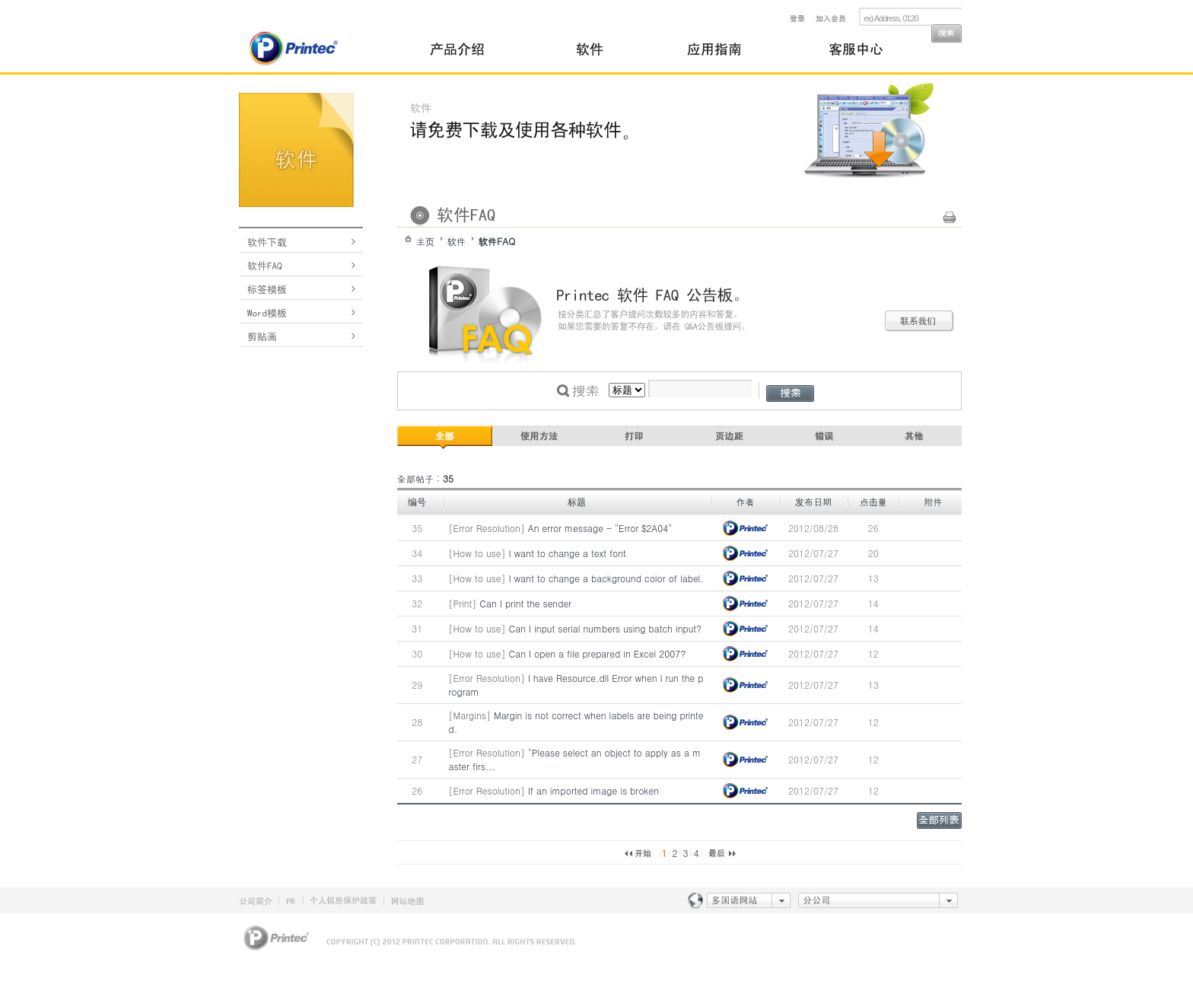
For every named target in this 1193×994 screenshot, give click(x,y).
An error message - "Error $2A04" (600, 527)
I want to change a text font (567, 552)
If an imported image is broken (593, 790)
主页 (425, 240)
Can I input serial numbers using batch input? (605, 628)
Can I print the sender (525, 603)
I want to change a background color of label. (606, 578)
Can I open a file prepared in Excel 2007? (597, 653)
